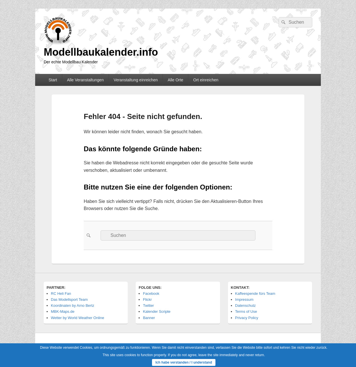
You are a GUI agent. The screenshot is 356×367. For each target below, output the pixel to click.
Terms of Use (246, 311)
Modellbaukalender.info (101, 52)
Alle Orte (175, 80)
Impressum (244, 299)
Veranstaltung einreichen (136, 80)
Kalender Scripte (156, 311)
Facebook (151, 293)
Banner (149, 318)
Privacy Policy (246, 318)
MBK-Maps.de (62, 311)
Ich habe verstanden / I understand (183, 362)
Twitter (148, 305)
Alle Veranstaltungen (85, 80)
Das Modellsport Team (69, 299)
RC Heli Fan (61, 293)
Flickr (147, 299)
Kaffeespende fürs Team (255, 293)
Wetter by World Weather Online (77, 318)
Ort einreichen (205, 80)
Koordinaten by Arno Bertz (72, 305)
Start (53, 80)
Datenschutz (245, 305)
